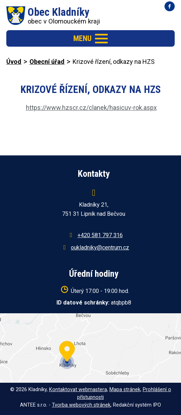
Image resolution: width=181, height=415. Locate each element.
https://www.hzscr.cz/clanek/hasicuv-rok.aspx (91, 107)
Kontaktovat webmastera (78, 390)
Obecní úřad (47, 61)
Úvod (13, 61)
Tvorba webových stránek (81, 405)
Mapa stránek (124, 390)
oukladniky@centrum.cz (100, 247)
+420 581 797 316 (100, 235)
